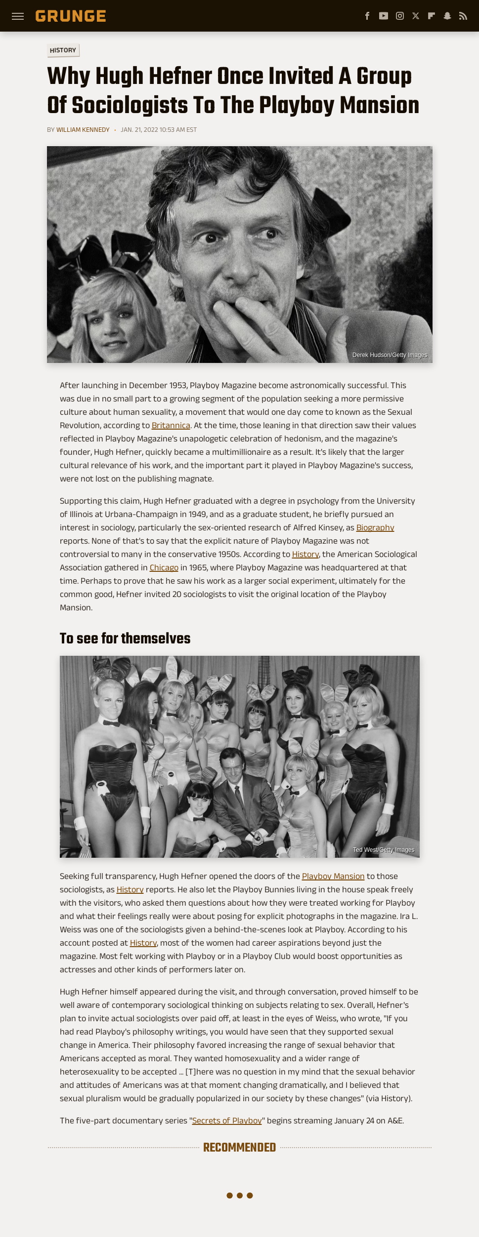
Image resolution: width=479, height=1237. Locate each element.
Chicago (164, 567)
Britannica (171, 425)
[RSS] (463, 16)
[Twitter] (416, 16)
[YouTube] (383, 16)
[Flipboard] (431, 16)
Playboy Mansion (333, 876)
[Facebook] (367, 16)
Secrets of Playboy (227, 1120)
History (62, 49)
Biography (375, 527)
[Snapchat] (447, 16)
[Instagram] (400, 16)
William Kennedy (83, 129)
